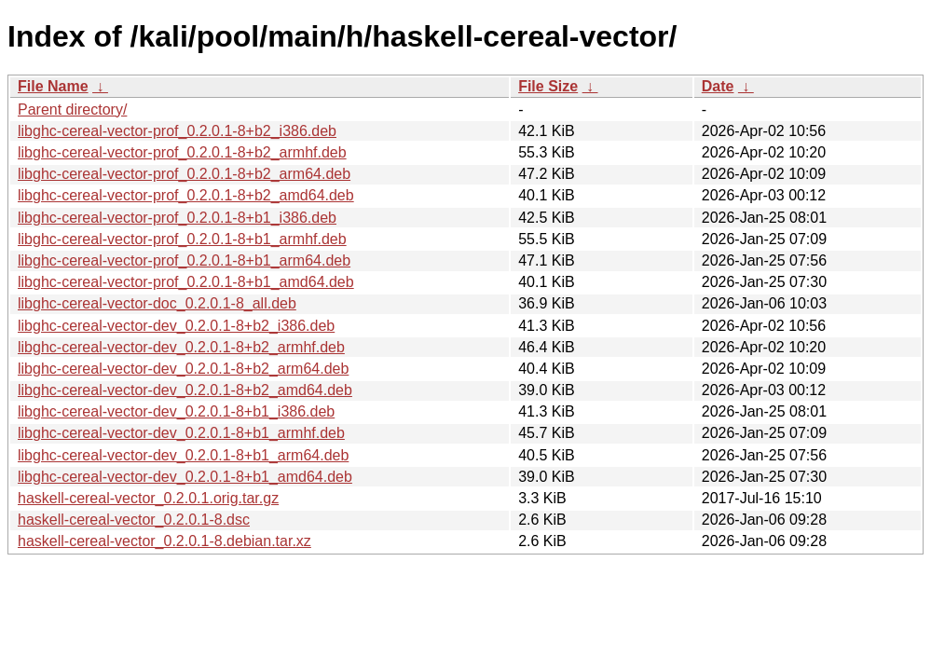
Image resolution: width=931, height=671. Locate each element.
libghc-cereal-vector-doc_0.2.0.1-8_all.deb (157, 303)
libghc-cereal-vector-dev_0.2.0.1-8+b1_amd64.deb (185, 477)
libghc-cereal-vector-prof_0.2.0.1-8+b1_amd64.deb (186, 282)
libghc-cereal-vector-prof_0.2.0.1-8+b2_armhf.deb (182, 152)
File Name (53, 86)
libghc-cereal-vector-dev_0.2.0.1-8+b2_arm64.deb (183, 369)
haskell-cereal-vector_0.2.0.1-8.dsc (134, 519)
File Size (548, 86)
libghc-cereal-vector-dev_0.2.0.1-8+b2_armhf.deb (181, 347)
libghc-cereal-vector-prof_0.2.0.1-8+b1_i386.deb (177, 218)
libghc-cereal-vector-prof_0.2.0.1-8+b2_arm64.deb (184, 174)
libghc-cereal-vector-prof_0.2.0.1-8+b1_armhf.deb (182, 239)
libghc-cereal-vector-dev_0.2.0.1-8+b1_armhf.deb (181, 433)
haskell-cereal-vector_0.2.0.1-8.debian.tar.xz (164, 541)
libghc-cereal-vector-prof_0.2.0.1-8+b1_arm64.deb (184, 260)
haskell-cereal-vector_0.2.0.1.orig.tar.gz (148, 498)
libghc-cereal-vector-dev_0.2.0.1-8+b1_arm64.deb (183, 455)
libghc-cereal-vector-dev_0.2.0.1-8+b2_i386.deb (176, 326)
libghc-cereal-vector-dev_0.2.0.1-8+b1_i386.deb (176, 411)
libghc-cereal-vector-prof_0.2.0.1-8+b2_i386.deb (177, 131)
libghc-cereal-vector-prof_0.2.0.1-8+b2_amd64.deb (186, 195)
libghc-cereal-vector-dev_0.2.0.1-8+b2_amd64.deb (185, 390)
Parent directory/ (72, 109)
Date (718, 86)
